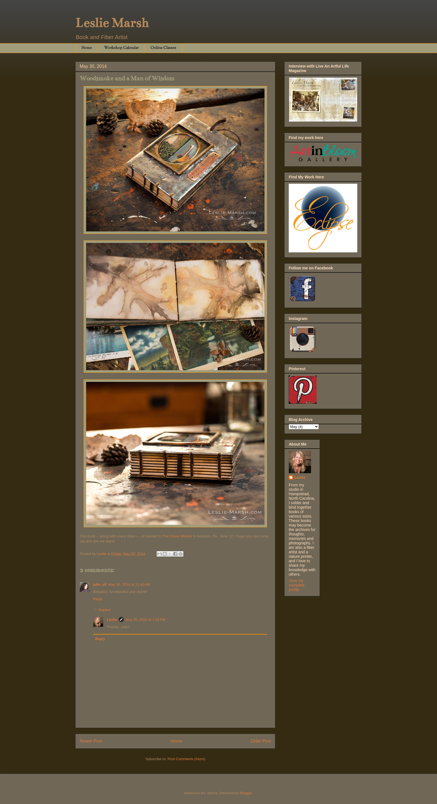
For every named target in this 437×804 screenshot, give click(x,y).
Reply (97, 599)
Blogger (246, 793)
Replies (105, 610)
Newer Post (91, 741)
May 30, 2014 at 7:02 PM (145, 620)
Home (86, 48)
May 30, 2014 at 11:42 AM (129, 584)
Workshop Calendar (121, 48)
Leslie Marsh (112, 23)
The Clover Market (177, 536)
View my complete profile (297, 585)
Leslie (112, 620)
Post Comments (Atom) (186, 759)
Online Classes (163, 48)
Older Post (260, 741)
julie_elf (99, 584)
